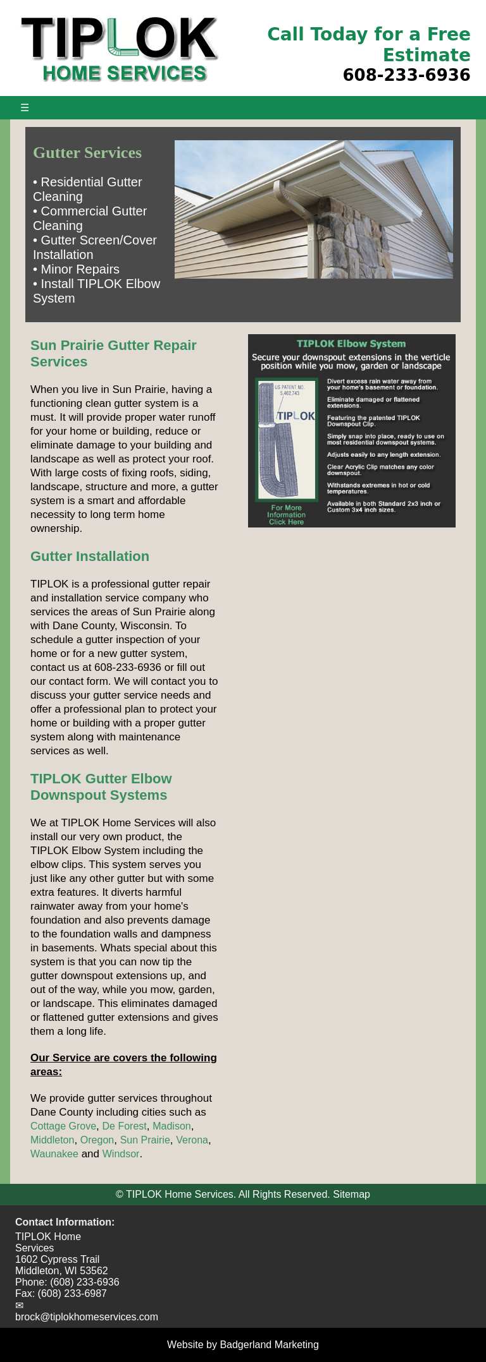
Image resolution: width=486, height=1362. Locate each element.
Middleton (52, 1140)
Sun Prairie (145, 1140)
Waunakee (54, 1153)
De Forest (125, 1126)
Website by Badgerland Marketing (243, 1344)
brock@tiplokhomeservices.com (86, 1316)
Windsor (121, 1153)
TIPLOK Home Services (48, 1242)
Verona (192, 1140)
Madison (171, 1126)
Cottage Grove (63, 1126)
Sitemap (351, 1194)
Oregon (97, 1140)
